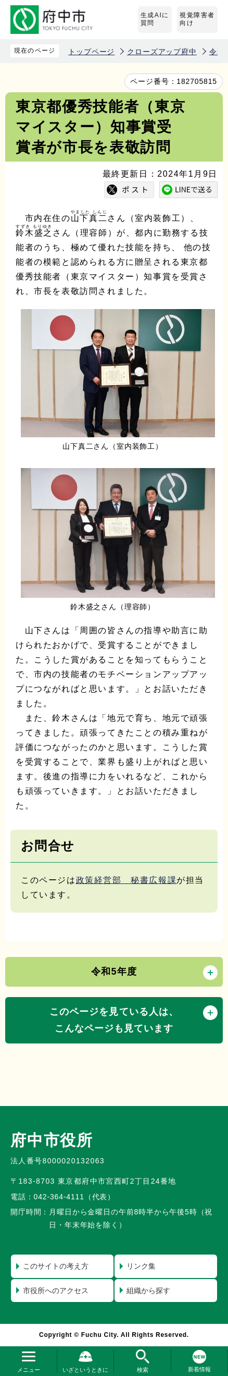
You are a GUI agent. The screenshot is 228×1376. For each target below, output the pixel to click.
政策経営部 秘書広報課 (126, 880)
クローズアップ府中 (162, 51)
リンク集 (141, 1266)
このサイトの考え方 (55, 1266)
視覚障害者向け (197, 19)
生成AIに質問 (155, 19)
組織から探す (148, 1290)
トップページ (91, 51)
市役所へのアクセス (55, 1290)
